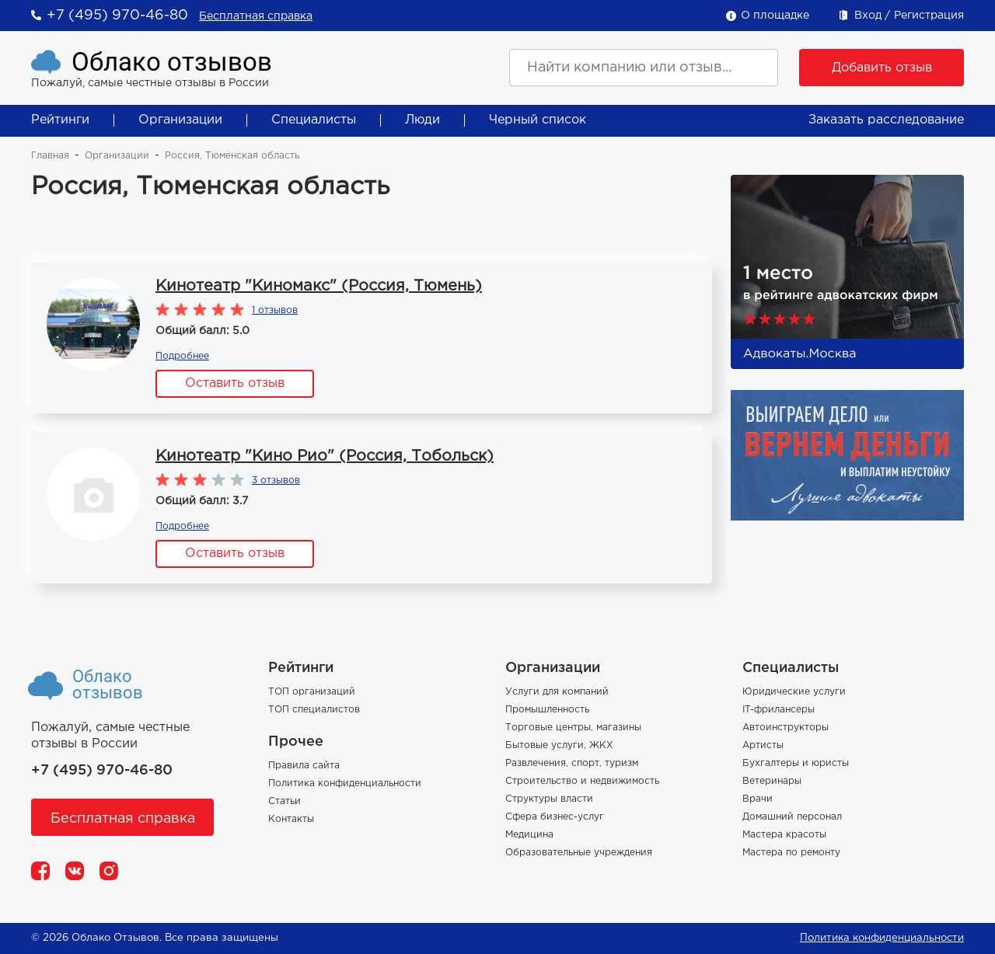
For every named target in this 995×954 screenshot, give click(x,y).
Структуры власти (549, 799)
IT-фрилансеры (778, 709)
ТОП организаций (311, 692)
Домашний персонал (792, 817)
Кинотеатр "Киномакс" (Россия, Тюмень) (318, 286)
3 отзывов (276, 480)
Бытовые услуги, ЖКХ (559, 745)
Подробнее (182, 356)
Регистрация (929, 15)
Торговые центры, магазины (573, 727)
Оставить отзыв (235, 383)
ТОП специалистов (314, 709)
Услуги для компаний (557, 692)
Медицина (529, 834)
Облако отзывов (172, 62)
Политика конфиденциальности (344, 783)
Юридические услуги (794, 692)
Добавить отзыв (882, 68)
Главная (50, 155)
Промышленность (547, 709)
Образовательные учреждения (578, 852)
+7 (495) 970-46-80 (117, 15)
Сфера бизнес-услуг (554, 817)
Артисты (763, 745)
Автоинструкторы (785, 727)
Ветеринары (771, 781)
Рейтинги (60, 120)
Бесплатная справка (255, 16)
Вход (868, 15)
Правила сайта (304, 765)
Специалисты (313, 120)
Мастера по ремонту (791, 852)
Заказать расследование (886, 120)
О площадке (775, 15)
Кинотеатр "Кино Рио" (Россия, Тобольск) (324, 456)
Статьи (284, 801)
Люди (422, 120)
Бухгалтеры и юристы (795, 763)
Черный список (537, 120)
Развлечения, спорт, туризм (571, 763)
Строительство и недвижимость (582, 781)
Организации (180, 120)
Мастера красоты (784, 834)
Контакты (291, 819)
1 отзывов (275, 310)
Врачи (757, 799)
